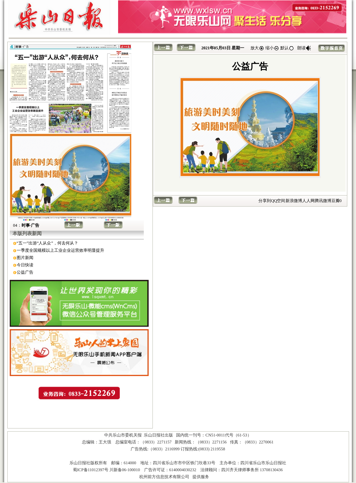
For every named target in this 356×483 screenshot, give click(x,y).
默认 (287, 47)
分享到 (264, 200)
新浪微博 (293, 200)
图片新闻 (25, 257)
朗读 (304, 47)
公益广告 (25, 272)
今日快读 (25, 265)
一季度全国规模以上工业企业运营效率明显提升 (60, 250)
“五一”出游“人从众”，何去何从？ (47, 243)
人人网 (308, 200)
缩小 (272, 47)
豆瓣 (335, 200)
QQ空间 (278, 200)
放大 (257, 47)
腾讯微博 (323, 200)
